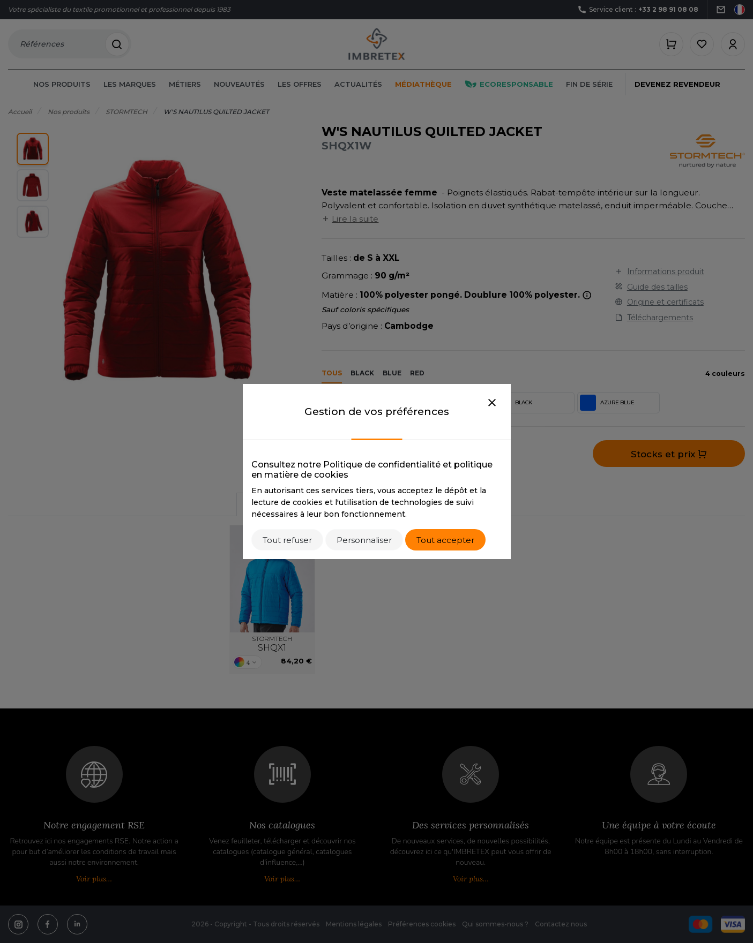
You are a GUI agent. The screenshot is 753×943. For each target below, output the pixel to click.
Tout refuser (287, 540)
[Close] (492, 403)
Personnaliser (364, 540)
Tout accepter (445, 540)
